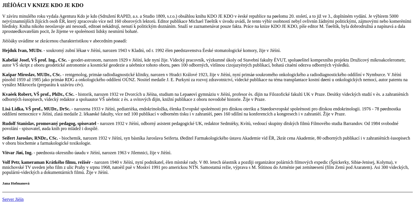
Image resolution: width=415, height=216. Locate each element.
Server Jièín (13, 199)
